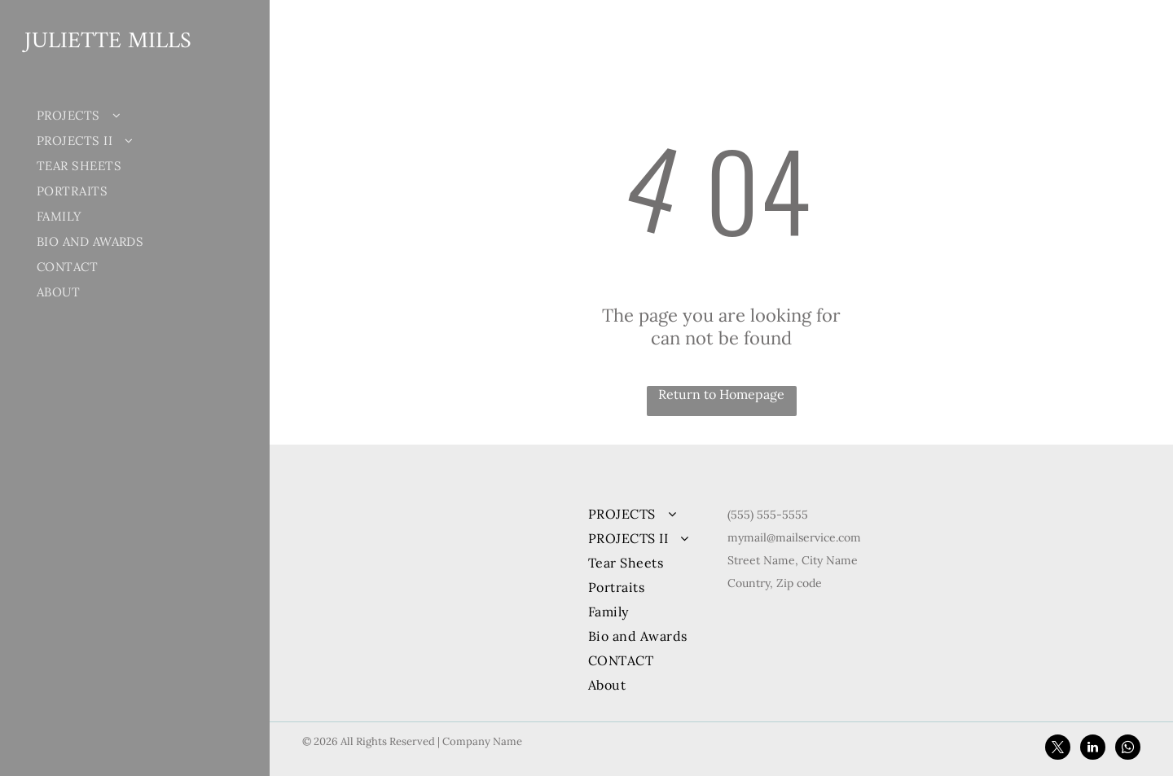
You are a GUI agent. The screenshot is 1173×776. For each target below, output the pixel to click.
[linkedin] (1092, 749)
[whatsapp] (1127, 749)
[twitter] (1057, 749)
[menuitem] (124, 115)
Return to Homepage (721, 394)
